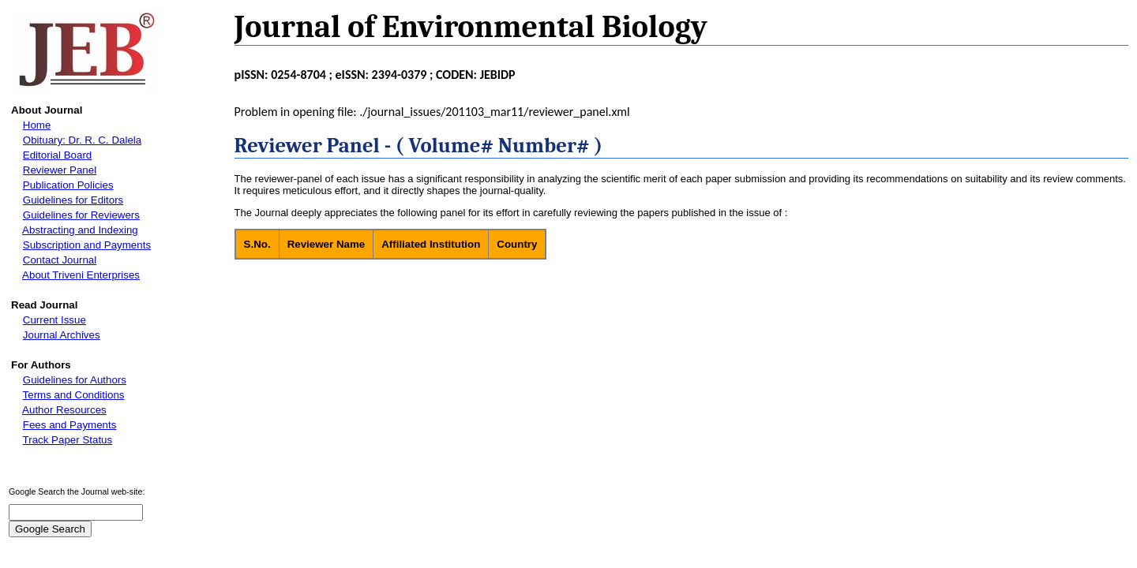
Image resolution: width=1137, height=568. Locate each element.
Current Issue (54, 320)
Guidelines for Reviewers (81, 215)
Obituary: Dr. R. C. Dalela (82, 140)
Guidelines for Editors (73, 200)
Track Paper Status (68, 440)
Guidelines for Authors (74, 380)
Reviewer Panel (59, 170)
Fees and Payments (70, 425)
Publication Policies (68, 185)
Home (37, 125)
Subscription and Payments (87, 245)
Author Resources (64, 410)
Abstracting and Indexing (80, 230)
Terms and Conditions (74, 395)
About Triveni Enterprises (81, 275)
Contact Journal (59, 260)
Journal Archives (61, 335)
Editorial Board (57, 155)
